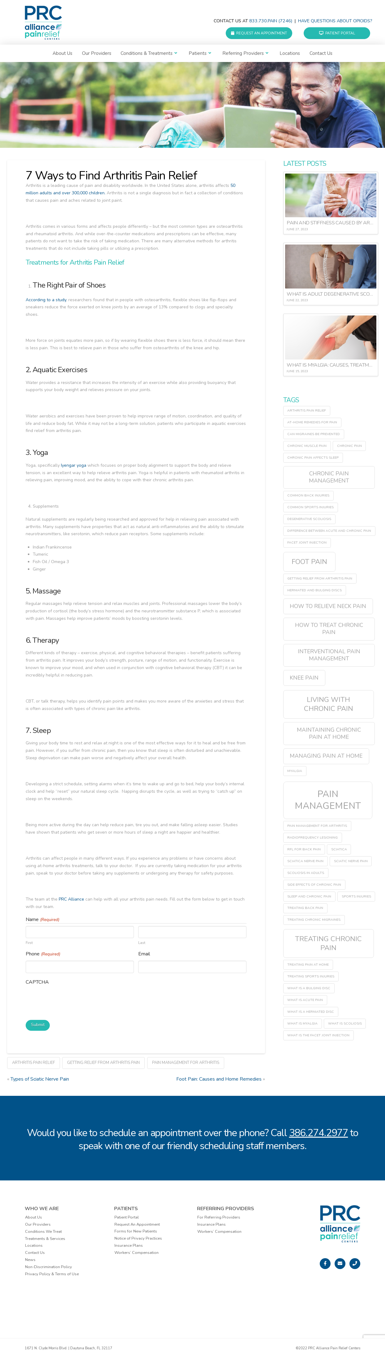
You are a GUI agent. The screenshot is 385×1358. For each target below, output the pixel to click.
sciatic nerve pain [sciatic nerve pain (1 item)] (351, 861)
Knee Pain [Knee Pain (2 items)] (304, 677)
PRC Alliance (71, 899)
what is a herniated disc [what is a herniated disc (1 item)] (310, 1011)
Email (144, 953)
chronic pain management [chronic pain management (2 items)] (329, 477)
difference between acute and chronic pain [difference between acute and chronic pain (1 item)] (329, 530)
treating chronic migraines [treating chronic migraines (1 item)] (313, 919)
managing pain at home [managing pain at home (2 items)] (326, 756)
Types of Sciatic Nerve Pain (40, 1079)
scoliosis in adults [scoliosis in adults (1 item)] (305, 873)
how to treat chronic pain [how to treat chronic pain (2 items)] (329, 628)
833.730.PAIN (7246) (270, 21)
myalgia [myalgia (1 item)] (294, 771)
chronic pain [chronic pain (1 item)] (349, 445)
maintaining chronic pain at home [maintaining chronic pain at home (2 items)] (329, 733)
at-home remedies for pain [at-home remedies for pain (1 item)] (312, 422)
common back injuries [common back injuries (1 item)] (308, 495)
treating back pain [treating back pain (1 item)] (305, 908)
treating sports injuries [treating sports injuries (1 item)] (310, 976)
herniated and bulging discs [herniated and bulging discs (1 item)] (314, 590)
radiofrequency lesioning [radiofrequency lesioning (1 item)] (312, 837)
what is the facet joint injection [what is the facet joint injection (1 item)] (318, 1035)
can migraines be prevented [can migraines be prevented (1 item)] (313, 434)
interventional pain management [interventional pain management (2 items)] (329, 655)
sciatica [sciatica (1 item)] (339, 849)
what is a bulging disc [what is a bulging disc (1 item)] (308, 988)
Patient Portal (337, 33)
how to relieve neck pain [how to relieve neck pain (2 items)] (328, 606)
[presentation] (73, 1001)
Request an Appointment (259, 33)
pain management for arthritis (185, 1062)
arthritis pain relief (33, 1062)
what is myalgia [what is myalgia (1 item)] (302, 1023)
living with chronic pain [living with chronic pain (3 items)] (328, 704)
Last (141, 942)
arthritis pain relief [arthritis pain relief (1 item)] (306, 410)
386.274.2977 (318, 1133)
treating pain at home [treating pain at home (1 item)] (308, 964)
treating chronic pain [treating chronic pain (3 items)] (328, 943)
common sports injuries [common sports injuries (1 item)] (310, 507)
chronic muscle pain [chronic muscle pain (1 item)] (307, 445)
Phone (43, 954)
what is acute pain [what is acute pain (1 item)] (305, 1000)
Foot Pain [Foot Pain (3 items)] (309, 562)
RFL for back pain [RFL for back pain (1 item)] (304, 849)
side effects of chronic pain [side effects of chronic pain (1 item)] (314, 884)
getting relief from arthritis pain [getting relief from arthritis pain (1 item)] (319, 578)
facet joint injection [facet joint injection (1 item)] (307, 542)
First (29, 942)
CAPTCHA (37, 982)
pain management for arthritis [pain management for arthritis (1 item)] (317, 825)
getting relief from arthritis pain (103, 1062)
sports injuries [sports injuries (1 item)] (356, 896)
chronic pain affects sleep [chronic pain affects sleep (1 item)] (313, 457)
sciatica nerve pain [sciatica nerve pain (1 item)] (305, 861)
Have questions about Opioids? (335, 21)
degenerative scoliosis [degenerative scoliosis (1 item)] (309, 519)
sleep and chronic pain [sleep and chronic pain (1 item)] (309, 896)
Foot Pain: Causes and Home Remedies (219, 1079)
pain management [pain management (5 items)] (328, 800)
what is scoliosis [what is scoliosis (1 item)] (345, 1023)
